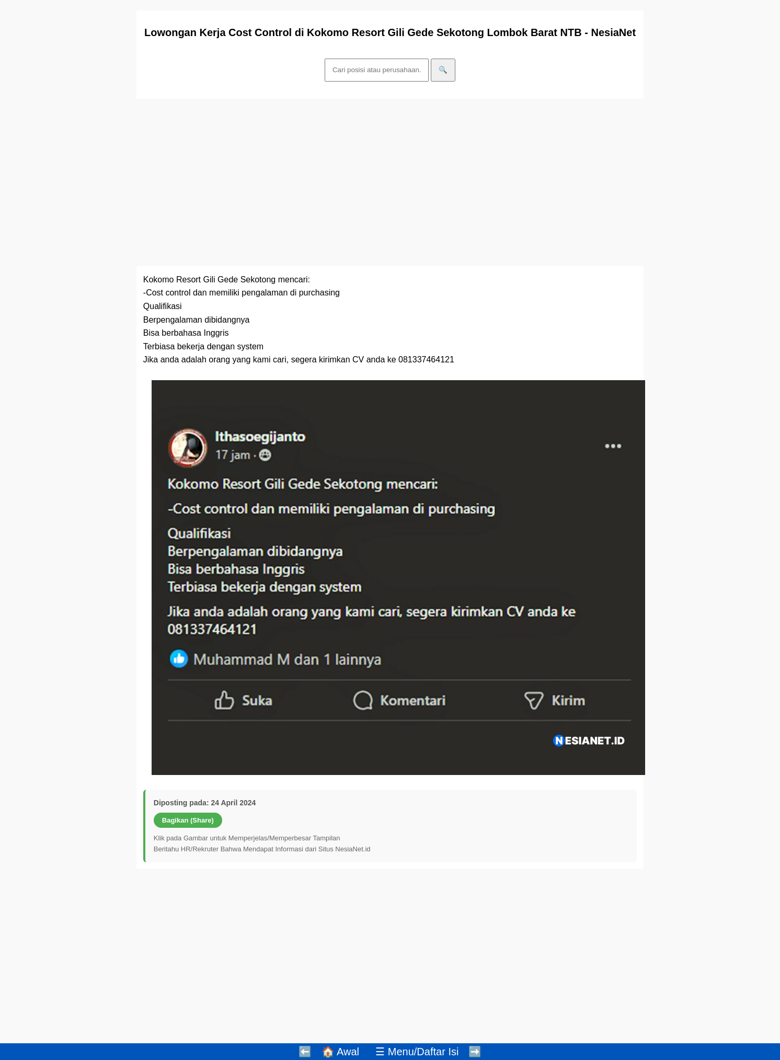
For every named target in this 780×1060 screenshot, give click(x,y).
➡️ (474, 1051)
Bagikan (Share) (188, 820)
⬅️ (305, 1051)
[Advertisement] (390, 182)
